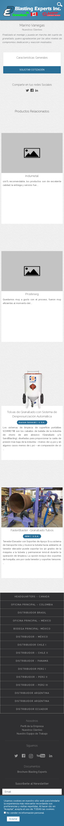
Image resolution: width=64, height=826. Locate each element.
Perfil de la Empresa (32, 726)
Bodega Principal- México (32, 629)
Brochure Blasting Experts (32, 771)
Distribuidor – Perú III (32, 685)
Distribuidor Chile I (32, 645)
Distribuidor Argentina (32, 693)
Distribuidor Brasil (32, 612)
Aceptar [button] (13, 819)
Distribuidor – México (32, 637)
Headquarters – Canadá (32, 596)
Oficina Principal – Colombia (32, 604)
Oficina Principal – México (32, 620)
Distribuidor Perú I (32, 669)
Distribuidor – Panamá (32, 661)
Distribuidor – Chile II (32, 653)
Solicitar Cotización (32, 69)
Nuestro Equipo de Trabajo (32, 733)
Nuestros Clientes (32, 29)
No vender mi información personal (25, 812)
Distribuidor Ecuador (32, 709)
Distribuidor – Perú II (32, 677)
